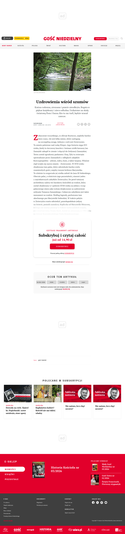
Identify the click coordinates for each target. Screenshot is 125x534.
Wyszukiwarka (121, 38)
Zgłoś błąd (8, 520)
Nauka (76, 46)
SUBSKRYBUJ (100, 38)
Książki (9, 474)
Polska (35, 46)
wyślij (89, 124)
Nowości (9, 469)
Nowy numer (7, 46)
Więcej (118, 46)
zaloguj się (113, 38)
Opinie (90, 46)
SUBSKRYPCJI (69, 253)
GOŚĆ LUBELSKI (42, 360)
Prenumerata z (22, 38)
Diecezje (104, 46)
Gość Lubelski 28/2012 (42, 125)
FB (82, 124)
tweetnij (86, 124)
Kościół (21, 46)
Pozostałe (9, 479)
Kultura (62, 46)
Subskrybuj (62, 246)
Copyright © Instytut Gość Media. (100, 520)
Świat (48, 46)
